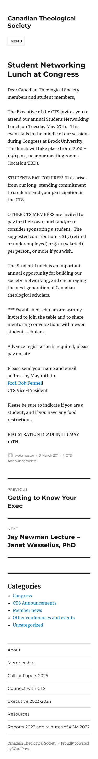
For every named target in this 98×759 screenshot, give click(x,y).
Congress (22, 595)
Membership (21, 662)
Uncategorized (28, 625)
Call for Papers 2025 (28, 675)
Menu (16, 41)
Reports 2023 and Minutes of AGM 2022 (49, 726)
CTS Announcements (34, 603)
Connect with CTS (26, 688)
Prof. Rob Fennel (25, 383)
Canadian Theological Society (32, 743)
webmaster (24, 455)
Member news (27, 610)
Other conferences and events (44, 617)
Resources (19, 714)
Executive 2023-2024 (29, 701)
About (14, 649)
